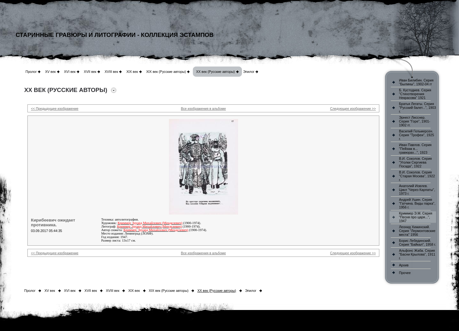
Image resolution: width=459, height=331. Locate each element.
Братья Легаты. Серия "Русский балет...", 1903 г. (417, 107)
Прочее (405, 273)
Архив (404, 265)
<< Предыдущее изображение (54, 108)
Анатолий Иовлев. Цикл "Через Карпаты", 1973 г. (417, 189)
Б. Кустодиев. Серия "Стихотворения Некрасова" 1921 (415, 94)
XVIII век (111, 72)
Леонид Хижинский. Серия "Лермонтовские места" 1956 (417, 230)
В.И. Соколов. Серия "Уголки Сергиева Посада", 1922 (415, 162)
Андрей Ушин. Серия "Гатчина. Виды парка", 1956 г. (417, 203)
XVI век (70, 72)
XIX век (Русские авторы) (166, 72)
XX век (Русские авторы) (215, 72)
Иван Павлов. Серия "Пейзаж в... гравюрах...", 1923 (415, 148)
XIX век (132, 72)
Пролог (31, 72)
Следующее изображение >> (353, 108)
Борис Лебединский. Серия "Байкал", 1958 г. (417, 242)
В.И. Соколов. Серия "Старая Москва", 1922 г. (417, 176)
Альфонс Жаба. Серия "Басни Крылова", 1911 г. (417, 254)
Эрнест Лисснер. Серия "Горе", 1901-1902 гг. (414, 121)
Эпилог (249, 72)
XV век (50, 72)
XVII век (90, 72)
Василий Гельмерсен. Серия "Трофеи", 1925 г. (416, 135)
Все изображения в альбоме (203, 108)
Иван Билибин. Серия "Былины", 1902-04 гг (416, 82)
